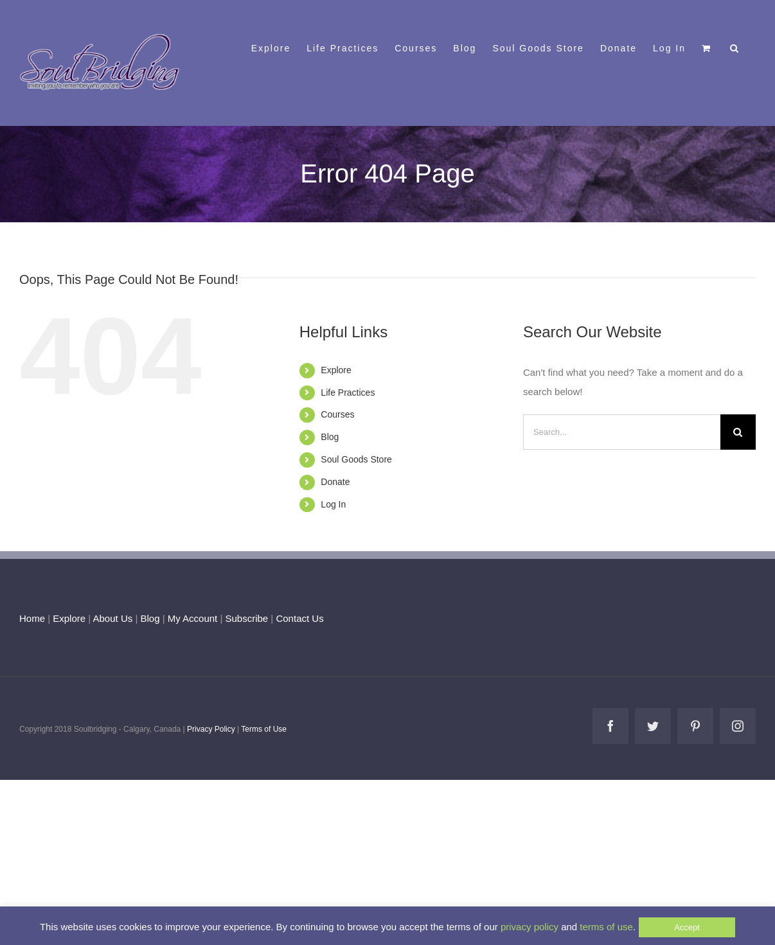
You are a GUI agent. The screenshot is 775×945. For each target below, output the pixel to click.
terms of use (606, 926)
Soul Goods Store (356, 459)
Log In (333, 504)
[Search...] (621, 432)
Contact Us (298, 618)
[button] (735, 47)
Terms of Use (264, 729)
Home (32, 618)
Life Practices (348, 392)
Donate (335, 482)
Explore (336, 370)
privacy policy (529, 926)
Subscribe (247, 618)
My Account (193, 618)
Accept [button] (687, 927)
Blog (330, 437)
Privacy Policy (211, 729)
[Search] (738, 432)
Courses (337, 414)
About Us (113, 618)
